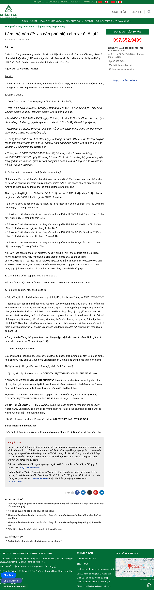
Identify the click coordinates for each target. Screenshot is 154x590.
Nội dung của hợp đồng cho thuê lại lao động (31, 511)
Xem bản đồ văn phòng (121, 69)
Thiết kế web (144, 580)
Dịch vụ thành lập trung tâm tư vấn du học (94, 574)
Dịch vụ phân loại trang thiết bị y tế (93, 581)
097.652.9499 (89, 2)
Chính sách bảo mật (86, 558)
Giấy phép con (75, 21)
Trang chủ (10, 26)
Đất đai (90, 21)
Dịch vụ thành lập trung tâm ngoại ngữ (95, 569)
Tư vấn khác (124, 21)
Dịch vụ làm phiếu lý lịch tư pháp (92, 577)
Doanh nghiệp (31, 21)
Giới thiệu (119, 11)
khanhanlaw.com (40, 478)
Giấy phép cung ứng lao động (50, 26)
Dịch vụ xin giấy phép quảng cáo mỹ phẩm (94, 586)
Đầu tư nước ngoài (53, 21)
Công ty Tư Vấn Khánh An (124, 80)
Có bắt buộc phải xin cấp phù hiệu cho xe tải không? (35, 541)
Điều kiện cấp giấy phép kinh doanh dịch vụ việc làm (35, 529)
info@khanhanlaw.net (44, 2)
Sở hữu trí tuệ (105, 21)
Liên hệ (137, 11)
